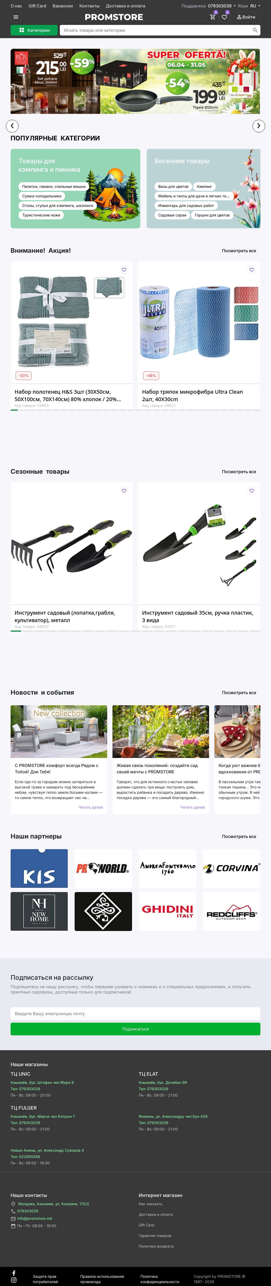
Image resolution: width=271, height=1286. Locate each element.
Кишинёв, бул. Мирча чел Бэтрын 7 (43, 1116)
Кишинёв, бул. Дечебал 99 (163, 1082)
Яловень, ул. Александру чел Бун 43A (173, 1116)
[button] (14, 410)
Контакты (89, 5)
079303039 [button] (220, 5)
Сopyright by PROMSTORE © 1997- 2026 (219, 1276)
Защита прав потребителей (45, 1276)
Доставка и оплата (125, 5)
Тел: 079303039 (25, 1089)
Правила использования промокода (102, 1276)
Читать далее (90, 807)
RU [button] (253, 5)
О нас (16, 5)
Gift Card (37, 5)
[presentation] (12, 126)
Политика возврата (156, 1246)
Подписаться (135, 1029)
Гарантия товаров (155, 1235)
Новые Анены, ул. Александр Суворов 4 (47, 1150)
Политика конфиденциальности (160, 1276)
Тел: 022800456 (25, 1156)
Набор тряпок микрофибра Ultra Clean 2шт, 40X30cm (192, 395)
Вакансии (63, 5)
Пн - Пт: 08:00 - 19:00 (33, 1226)
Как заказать (150, 1203)
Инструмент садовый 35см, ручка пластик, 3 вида (197, 616)
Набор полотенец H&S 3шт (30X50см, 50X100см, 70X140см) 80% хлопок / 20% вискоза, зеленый (66, 395)
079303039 (24, 1211)
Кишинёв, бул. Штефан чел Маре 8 (42, 1082)
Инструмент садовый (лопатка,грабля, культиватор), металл (65, 616)
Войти (245, 17)
